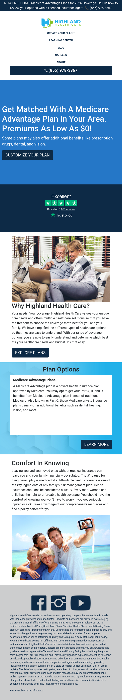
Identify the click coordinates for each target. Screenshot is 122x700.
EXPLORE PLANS (30, 352)
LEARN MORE (96, 444)
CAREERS (61, 54)
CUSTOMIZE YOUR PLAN (27, 155)
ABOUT (61, 62)
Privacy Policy (17, 690)
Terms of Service (34, 690)
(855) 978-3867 (60, 70)
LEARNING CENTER (61, 40)
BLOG (60, 47)
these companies (52, 662)
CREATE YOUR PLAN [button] (60, 33)
